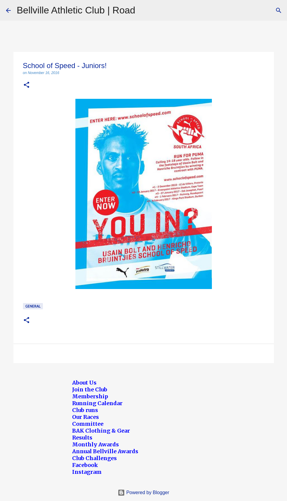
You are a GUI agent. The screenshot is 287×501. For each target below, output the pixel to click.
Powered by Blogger (143, 492)
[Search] (278, 10)
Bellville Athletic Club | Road (76, 10)
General (33, 306)
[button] (26, 85)
